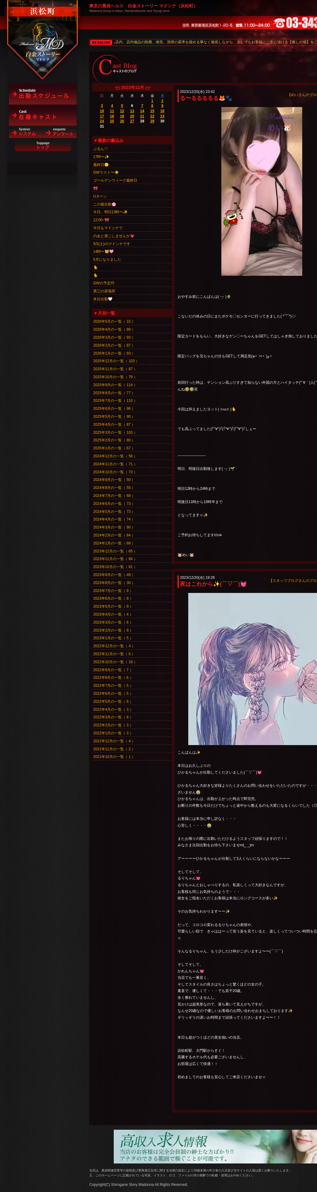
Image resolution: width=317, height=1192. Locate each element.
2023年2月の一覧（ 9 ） (113, 630)
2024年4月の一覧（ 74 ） (114, 519)
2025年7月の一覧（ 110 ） (115, 400)
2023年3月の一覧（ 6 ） (113, 622)
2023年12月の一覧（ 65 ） (115, 551)
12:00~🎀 (101, 220)
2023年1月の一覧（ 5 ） (113, 638)
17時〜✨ (101, 157)
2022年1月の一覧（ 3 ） (113, 733)
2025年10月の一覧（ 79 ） (115, 377)
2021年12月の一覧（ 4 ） (114, 741)
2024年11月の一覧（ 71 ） (115, 464)
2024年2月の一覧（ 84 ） (114, 535)
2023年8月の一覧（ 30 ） (114, 583)
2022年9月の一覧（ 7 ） (113, 670)
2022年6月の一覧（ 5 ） (113, 693)
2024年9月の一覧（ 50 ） (114, 480)
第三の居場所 (104, 291)
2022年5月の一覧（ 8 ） (113, 701)
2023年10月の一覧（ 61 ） (115, 567)
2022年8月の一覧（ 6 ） (113, 677)
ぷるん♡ (100, 149)
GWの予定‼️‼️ (103, 283)
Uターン (100, 196)
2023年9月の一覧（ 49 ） (114, 575)
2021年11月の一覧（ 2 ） (114, 749)
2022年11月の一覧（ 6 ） (114, 654)
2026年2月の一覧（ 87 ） (114, 345)
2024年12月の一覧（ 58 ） (115, 456)
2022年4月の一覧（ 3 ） (113, 709)
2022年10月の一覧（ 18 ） (115, 662)
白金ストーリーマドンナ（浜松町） (43, 31)
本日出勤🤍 (103, 299)
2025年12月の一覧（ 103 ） (116, 361)
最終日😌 (101, 165)
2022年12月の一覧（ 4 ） (114, 646)
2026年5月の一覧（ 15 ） (114, 321)
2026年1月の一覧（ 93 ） (114, 353)
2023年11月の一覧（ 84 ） (115, 559)
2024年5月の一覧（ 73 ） (114, 511)
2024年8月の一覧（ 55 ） (114, 488)
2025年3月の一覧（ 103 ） (115, 432)
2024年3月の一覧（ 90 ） (114, 527)
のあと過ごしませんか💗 (114, 236)
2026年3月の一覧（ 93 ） (114, 337)
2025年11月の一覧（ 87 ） (115, 369)
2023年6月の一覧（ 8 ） (113, 598)
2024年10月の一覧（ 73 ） (115, 472)
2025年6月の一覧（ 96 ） (114, 408)
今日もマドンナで (108, 228)
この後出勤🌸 (104, 204)
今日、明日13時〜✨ (110, 212)
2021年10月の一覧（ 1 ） (114, 757)
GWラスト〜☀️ (106, 172)
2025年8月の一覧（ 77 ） (114, 393)
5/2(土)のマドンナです (111, 244)
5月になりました (107, 259)
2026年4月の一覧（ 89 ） (114, 329)
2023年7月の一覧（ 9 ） (113, 591)
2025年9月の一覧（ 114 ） (115, 385)
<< (117, 87)
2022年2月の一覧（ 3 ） (113, 725)
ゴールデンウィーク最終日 (115, 180)
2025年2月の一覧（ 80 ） (114, 440)
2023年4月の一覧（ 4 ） (113, 614)
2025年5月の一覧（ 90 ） (114, 416)
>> (147, 87)
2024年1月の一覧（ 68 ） (114, 543)
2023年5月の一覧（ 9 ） (113, 606)
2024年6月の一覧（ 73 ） (114, 504)
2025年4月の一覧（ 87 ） (114, 424)
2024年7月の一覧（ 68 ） (114, 496)
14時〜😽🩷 (103, 251)
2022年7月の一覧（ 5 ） (113, 685)
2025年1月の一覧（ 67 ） (114, 448)
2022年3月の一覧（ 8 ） (113, 717)
